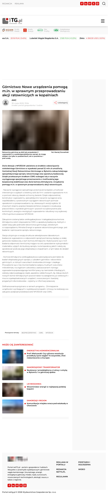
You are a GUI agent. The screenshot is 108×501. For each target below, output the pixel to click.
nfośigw (49, 333)
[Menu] (103, 21)
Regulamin (62, 477)
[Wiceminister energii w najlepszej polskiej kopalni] (12, 390)
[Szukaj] (104, 3)
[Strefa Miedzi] (10, 30)
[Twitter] (93, 3)
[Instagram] (97, 3)
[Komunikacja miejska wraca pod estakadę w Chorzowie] (12, 406)
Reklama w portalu (62, 463)
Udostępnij (61, 103)
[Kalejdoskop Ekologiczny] (61, 30)
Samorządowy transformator (43, 367)
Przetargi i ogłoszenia (84, 463)
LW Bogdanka (34, 384)
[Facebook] (82, 3)
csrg (41, 333)
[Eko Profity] (43, 30)
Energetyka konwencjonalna (43, 351)
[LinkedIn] (85, 3)
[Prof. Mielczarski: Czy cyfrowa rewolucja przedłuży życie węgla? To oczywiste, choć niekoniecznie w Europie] (12, 357)
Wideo (81, 469)
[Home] (12, 21)
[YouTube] (89, 3)
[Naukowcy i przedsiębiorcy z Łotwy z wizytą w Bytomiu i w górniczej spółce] (12, 373)
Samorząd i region (37, 400)
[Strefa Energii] (28, 30)
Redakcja (7, 4)
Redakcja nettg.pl (61, 470)
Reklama (19, 4)
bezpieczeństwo (29, 333)
